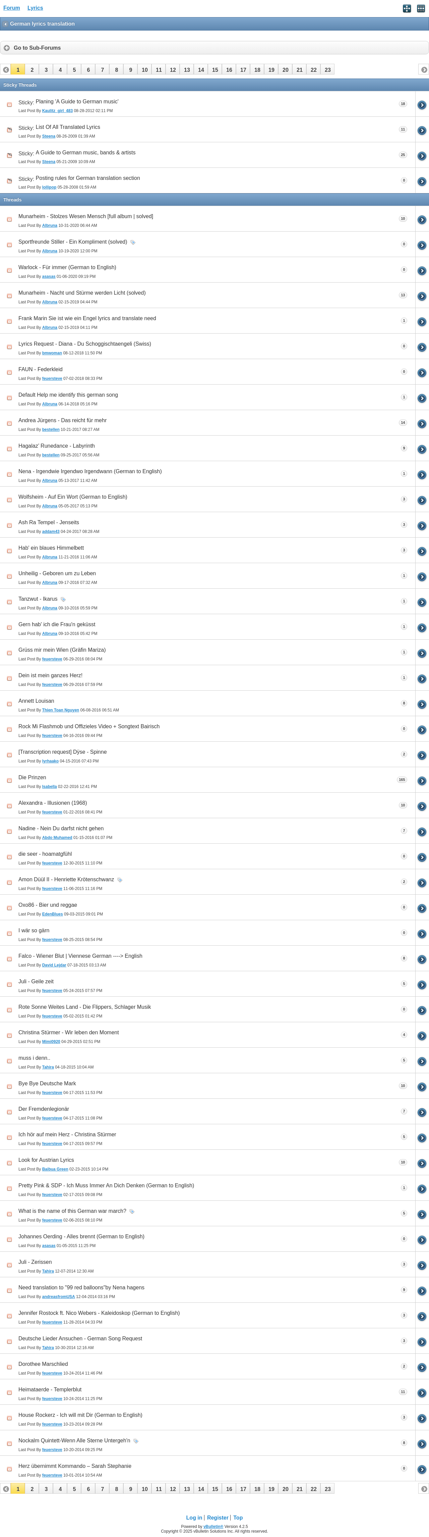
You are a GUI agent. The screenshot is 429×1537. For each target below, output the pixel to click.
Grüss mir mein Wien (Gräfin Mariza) (62, 650)
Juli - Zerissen (35, 1262)
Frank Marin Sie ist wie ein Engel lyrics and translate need (87, 318)
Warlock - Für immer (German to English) (67, 267)
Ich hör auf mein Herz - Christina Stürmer (67, 1134)
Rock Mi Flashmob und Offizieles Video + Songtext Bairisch (89, 726)
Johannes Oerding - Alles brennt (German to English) (81, 1236)
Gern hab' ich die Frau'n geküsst (56, 624)
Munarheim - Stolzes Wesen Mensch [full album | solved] (85, 216)
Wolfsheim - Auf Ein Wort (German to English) (72, 497)
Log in (194, 1518)
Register (218, 1518)
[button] (18, 69)
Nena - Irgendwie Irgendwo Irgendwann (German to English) (90, 471)
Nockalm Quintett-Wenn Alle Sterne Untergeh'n (74, 1440)
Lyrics (35, 8)
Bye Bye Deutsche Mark (47, 1083)
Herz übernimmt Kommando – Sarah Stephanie (74, 1466)
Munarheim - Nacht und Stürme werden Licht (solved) (82, 293)
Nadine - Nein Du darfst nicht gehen (61, 828)
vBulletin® (213, 1526)
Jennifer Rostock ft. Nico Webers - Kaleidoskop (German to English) (99, 1313)
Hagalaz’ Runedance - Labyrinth (56, 446)
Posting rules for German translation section (88, 178)
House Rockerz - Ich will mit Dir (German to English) (80, 1415)
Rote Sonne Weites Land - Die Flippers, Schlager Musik (84, 1007)
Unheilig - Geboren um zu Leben (57, 573)
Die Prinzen (32, 777)
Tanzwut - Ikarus (37, 599)
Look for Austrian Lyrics (46, 1160)
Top (238, 1518)
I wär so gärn (33, 930)
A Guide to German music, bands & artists (86, 152)
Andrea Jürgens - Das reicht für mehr (62, 420)
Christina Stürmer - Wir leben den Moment (68, 1032)
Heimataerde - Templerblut (49, 1389)
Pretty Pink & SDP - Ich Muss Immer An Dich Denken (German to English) (106, 1185)
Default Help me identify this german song (68, 395)
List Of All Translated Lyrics (68, 127)
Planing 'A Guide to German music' (77, 101)
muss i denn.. (34, 1058)
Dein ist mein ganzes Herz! (50, 675)
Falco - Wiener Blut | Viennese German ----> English (80, 956)
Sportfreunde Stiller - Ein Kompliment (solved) (72, 242)
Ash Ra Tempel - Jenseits (48, 522)
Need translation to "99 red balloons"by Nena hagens (81, 1287)
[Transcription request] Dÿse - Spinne (62, 752)
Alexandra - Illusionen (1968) (52, 803)
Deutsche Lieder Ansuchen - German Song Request (80, 1338)
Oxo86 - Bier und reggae (47, 905)
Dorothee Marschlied (43, 1364)
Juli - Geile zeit (36, 981)
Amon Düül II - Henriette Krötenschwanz (66, 879)
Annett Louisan (36, 701)
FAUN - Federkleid (40, 369)
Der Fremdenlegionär (43, 1109)
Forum (11, 8)
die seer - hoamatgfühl (45, 854)
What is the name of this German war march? (72, 1211)
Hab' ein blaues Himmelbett (51, 548)
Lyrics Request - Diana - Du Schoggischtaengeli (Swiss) (84, 344)
